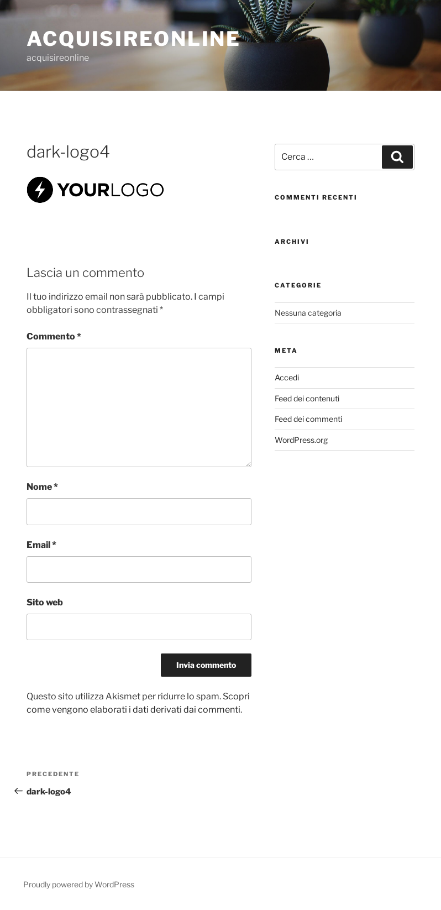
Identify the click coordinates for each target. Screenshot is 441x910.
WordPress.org (301, 439)
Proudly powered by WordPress (78, 884)
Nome (42, 487)
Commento (54, 336)
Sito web (45, 602)
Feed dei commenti (308, 418)
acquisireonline (134, 39)
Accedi (287, 377)
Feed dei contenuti (307, 398)
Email (41, 545)
